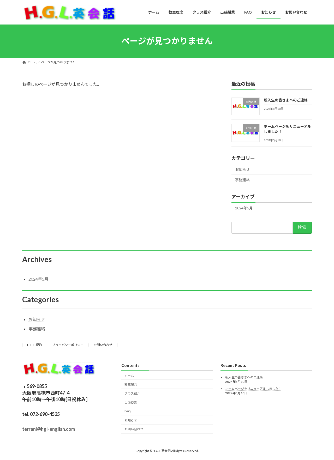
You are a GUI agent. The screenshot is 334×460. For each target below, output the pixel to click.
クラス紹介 (132, 394)
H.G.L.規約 (34, 345)
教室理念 (130, 384)
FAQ (127, 411)
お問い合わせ (103, 345)
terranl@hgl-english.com (48, 429)
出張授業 (130, 402)
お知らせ (242, 169)
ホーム (129, 375)
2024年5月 (244, 208)
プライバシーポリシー (68, 345)
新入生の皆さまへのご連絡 (286, 100)
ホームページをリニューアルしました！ (253, 389)
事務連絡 (242, 180)
